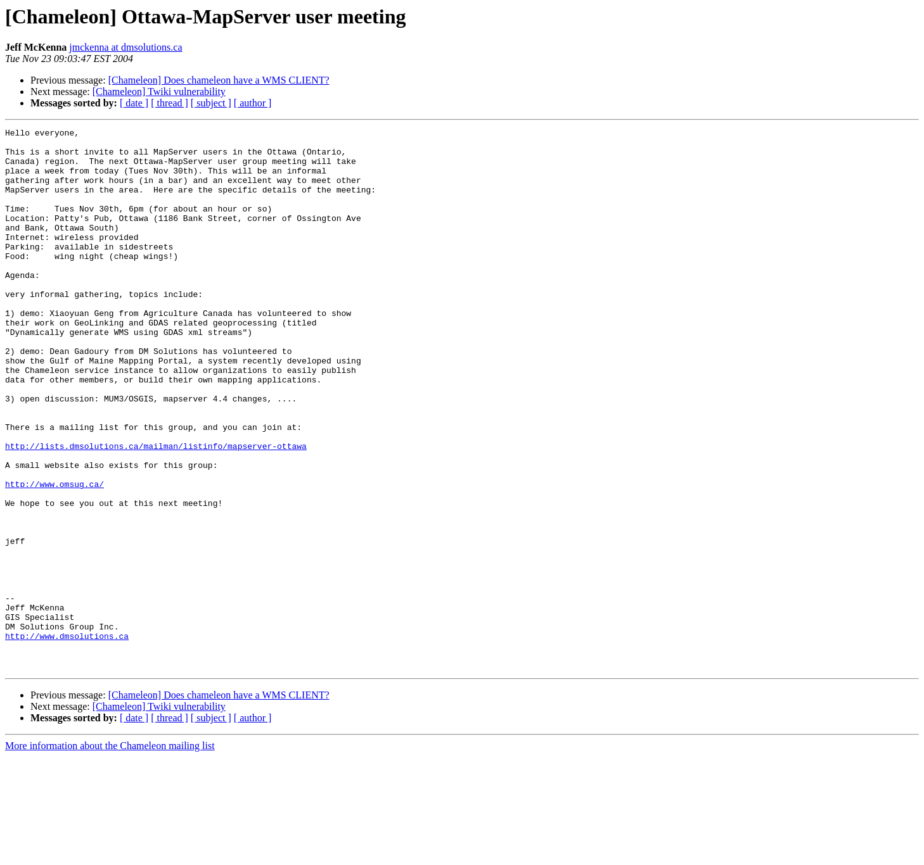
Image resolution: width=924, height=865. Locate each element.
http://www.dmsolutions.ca (67, 738)
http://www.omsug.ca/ (54, 556)
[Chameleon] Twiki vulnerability (159, 91)
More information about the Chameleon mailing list (110, 854)
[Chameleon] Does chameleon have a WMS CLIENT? (219, 80)
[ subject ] (211, 103)
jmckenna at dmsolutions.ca (125, 47)
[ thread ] (169, 103)
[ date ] (134, 103)
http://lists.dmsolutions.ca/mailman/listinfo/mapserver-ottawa (156, 510)
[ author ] (253, 103)
